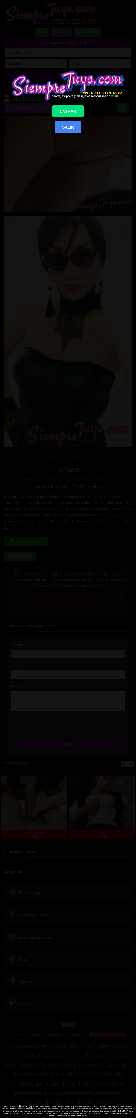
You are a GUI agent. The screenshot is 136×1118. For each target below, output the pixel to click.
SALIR (68, 127)
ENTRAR (68, 111)
